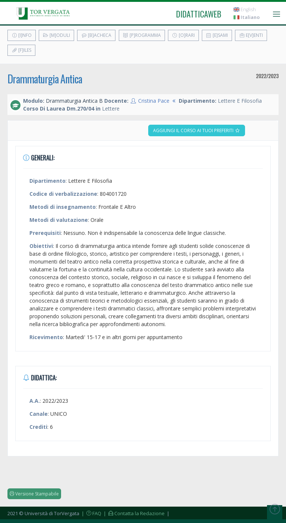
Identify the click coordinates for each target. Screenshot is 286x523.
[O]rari (183, 35)
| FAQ (90, 513)
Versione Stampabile (34, 494)
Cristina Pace (153, 100)
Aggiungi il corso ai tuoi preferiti (196, 130)
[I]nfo (22, 35)
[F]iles (21, 50)
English (244, 9)
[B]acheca (96, 35)
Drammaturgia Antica (44, 78)
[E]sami (217, 35)
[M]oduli (56, 35)
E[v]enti (251, 35)
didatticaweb (198, 14)
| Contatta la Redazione (133, 513)
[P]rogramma (142, 35)
